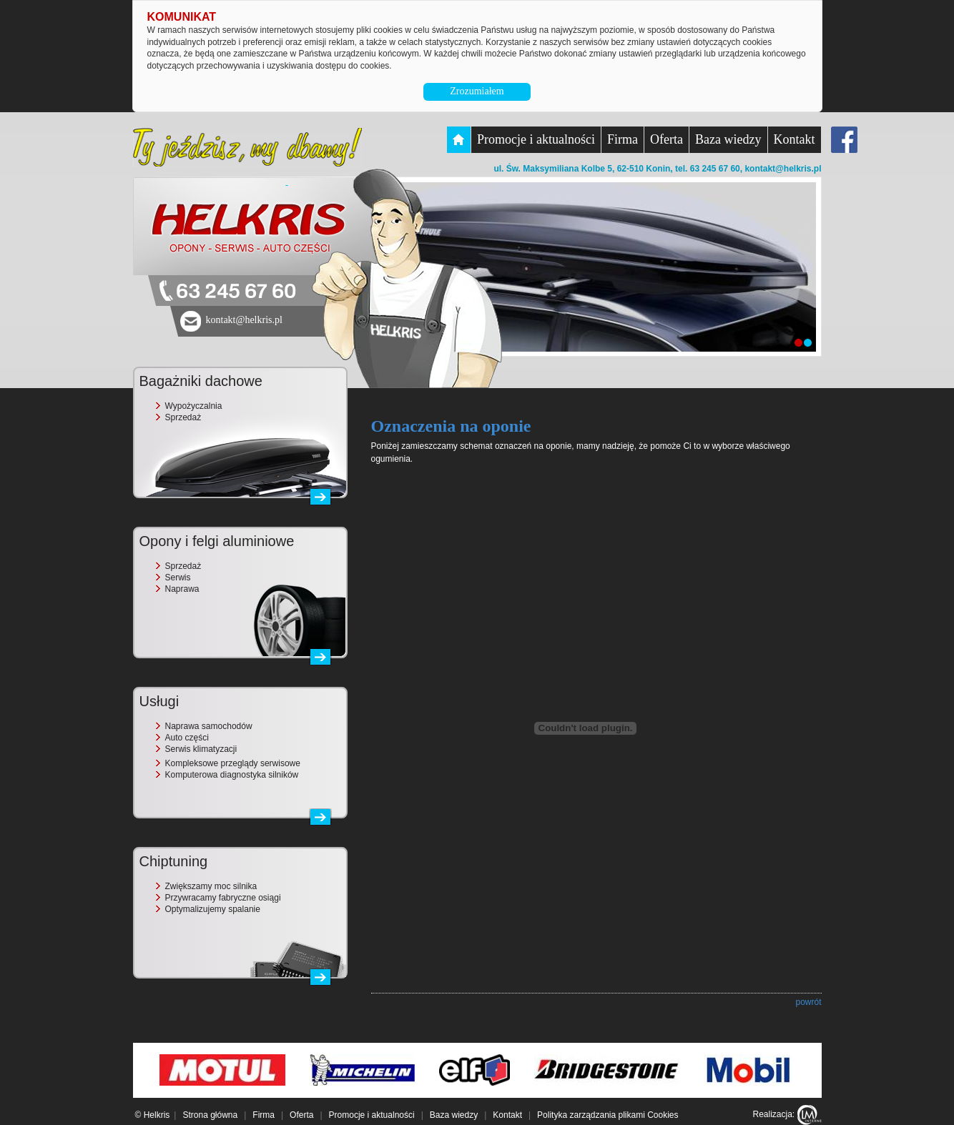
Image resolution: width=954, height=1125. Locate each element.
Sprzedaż (183, 417)
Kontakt (794, 139)
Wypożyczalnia (193, 406)
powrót (808, 1002)
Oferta (666, 139)
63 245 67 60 (236, 292)
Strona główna (209, 1115)
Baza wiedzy (728, 139)
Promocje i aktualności (536, 139)
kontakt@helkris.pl (782, 169)
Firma (622, 139)
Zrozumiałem (476, 91)
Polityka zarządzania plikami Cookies (607, 1115)
